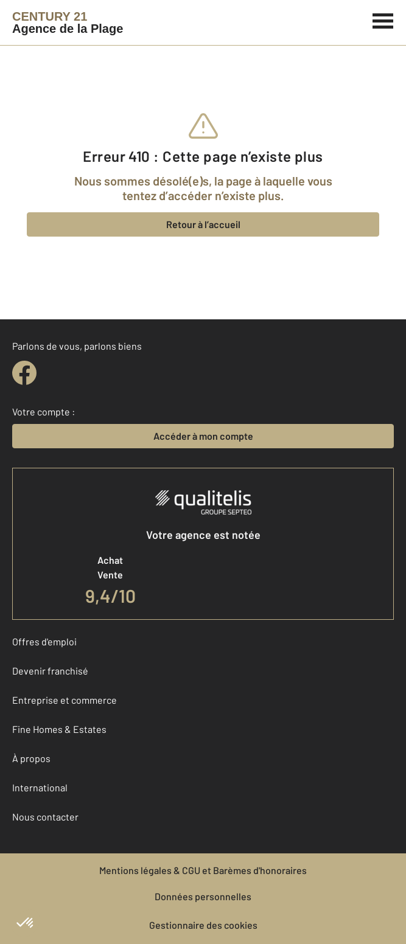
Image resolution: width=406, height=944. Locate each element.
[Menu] (383, 19)
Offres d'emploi (44, 641)
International (40, 787)
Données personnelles (203, 896)
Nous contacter (45, 816)
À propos (31, 758)
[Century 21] (67, 22)
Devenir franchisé (50, 670)
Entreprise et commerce (64, 700)
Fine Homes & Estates (59, 729)
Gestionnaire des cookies (203, 925)
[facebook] (24, 373)
